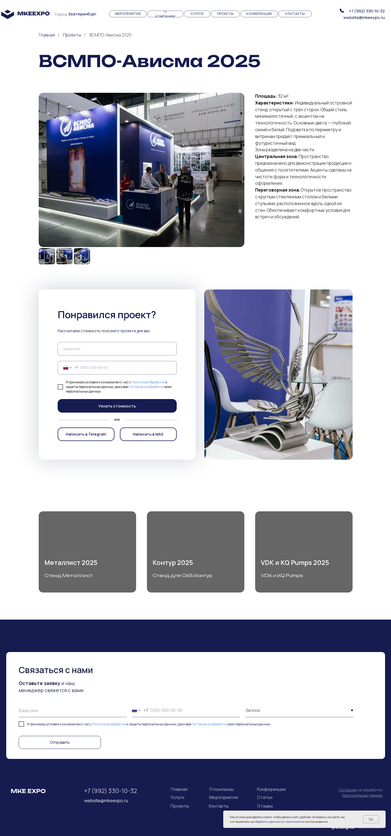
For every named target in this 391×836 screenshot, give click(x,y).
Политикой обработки (148, 382)
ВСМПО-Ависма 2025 (110, 35)
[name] (117, 349)
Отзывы (265, 806)
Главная (47, 35)
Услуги (177, 797)
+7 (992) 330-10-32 (367, 11)
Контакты (218, 806)
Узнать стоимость (117, 406)
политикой (293, 821)
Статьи (264, 797)
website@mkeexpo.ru (364, 17)
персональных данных (362, 795)
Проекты (72, 35)
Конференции (271, 789)
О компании (221, 789)
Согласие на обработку (146, 386)
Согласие (348, 789)
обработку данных (267, 821)
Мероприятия (223, 797)
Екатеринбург (83, 14)
